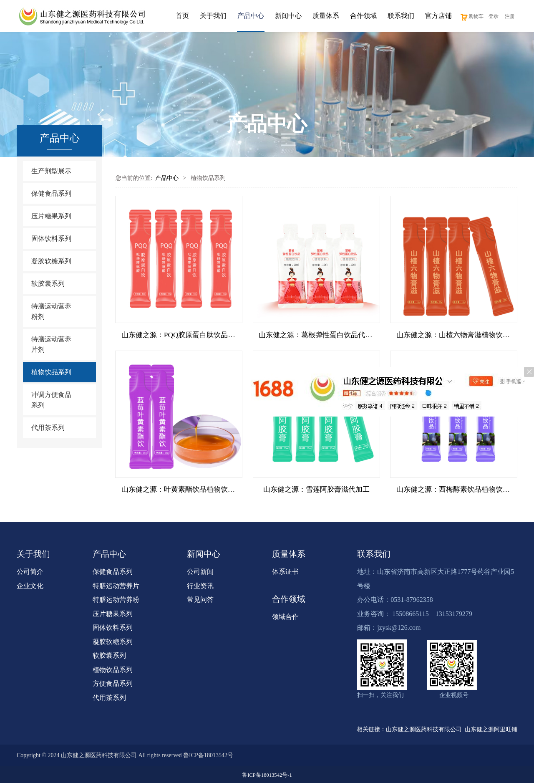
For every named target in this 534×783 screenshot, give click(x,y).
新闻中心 (288, 15)
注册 (510, 16)
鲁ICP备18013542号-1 (267, 774)
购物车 (472, 16)
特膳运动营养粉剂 (51, 311)
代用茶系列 (48, 427)
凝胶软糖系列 (51, 261)
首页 (182, 15)
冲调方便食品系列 (51, 400)
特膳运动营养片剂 (51, 344)
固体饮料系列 (51, 238)
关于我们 (213, 15)
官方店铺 (438, 15)
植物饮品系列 (51, 372)
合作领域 (363, 15)
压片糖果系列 (51, 216)
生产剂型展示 (51, 170)
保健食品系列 (51, 193)
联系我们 (401, 15)
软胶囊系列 (48, 283)
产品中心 (250, 15)
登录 (494, 16)
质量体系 (325, 15)
